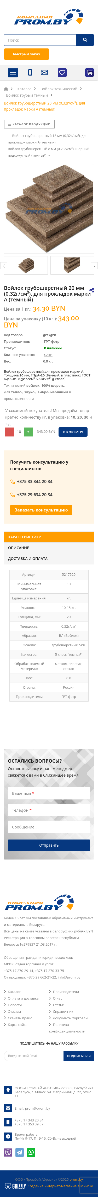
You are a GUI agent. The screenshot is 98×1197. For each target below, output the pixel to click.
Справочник (63, 1011)
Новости (15, 1004)
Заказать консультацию (41, 510)
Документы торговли (70, 1018)
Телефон (22, 809)
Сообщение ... (25, 826)
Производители (66, 991)
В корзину (73, 432)
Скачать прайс (20, 1018)
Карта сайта (17, 1024)
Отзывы (14, 1011)
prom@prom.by (37, 1108)
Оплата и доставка (23, 998)
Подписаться (79, 1056)
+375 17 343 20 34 (29, 1120)
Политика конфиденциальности (67, 1028)
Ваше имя (23, 793)
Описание (18, 547)
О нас (57, 998)
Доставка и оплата (28, 558)
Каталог (14, 991)
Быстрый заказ (26, 54)
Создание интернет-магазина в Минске (60, 1186)
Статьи (58, 1004)
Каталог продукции (29, 124)
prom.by (76, 1179)
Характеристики (25, 536)
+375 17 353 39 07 (29, 1124)
